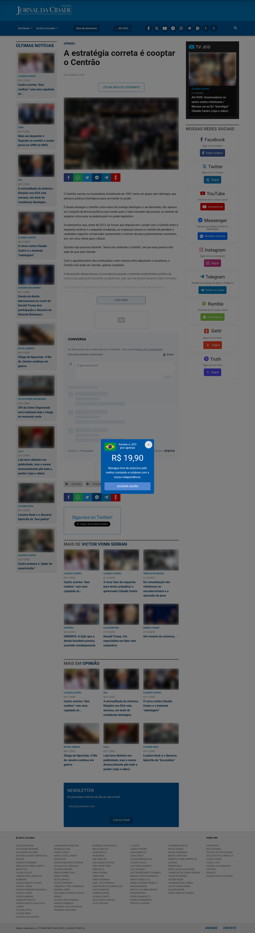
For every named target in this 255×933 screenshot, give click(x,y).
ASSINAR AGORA (127, 486)
